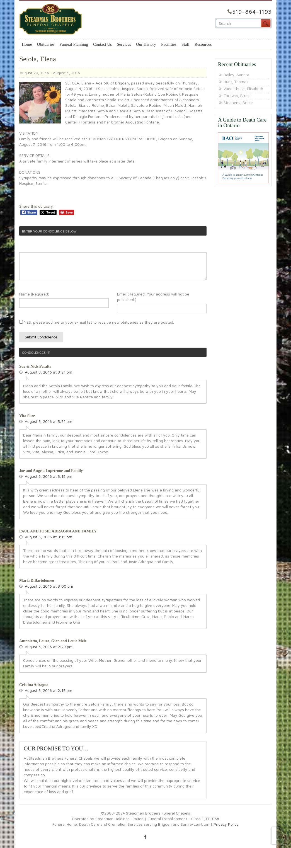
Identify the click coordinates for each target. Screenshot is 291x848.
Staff (185, 44)
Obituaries (45, 44)
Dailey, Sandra (236, 74)
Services (124, 44)
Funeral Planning (73, 44)
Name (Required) (34, 294)
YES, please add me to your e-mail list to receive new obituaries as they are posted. (96, 322)
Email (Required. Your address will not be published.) (153, 297)
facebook (145, 836)
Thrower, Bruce (237, 95)
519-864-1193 (252, 11)
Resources (203, 44)
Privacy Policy (226, 824)
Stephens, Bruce (238, 102)
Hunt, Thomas (236, 81)
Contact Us (102, 44)
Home (27, 44)
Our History (146, 44)
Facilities (168, 44)
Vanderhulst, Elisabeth (243, 88)
